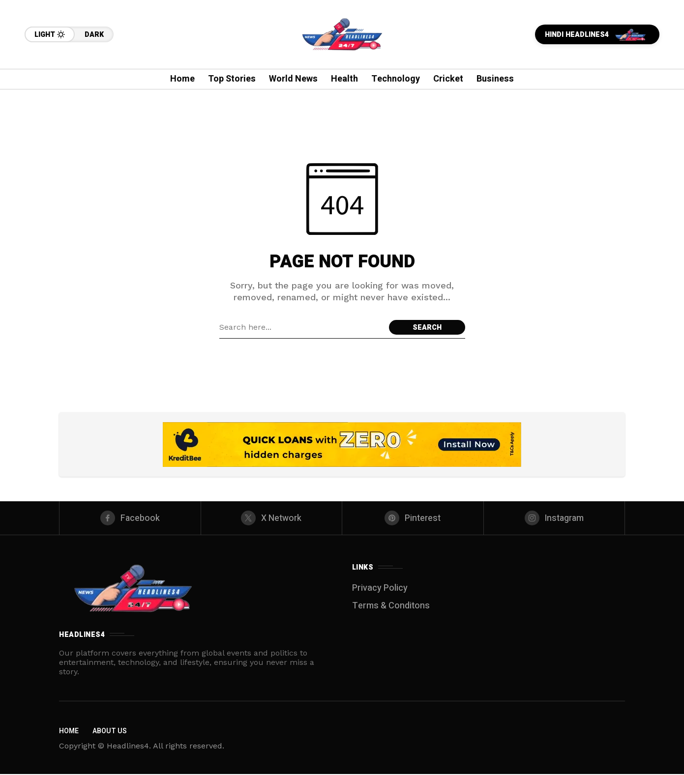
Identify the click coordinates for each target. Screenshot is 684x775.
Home (69, 732)
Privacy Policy (380, 589)
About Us (109, 732)
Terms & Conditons (391, 606)
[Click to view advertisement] (342, 444)
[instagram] (554, 518)
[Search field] (301, 327)
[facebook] (130, 518)
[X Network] (271, 518)
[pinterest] (412, 518)
